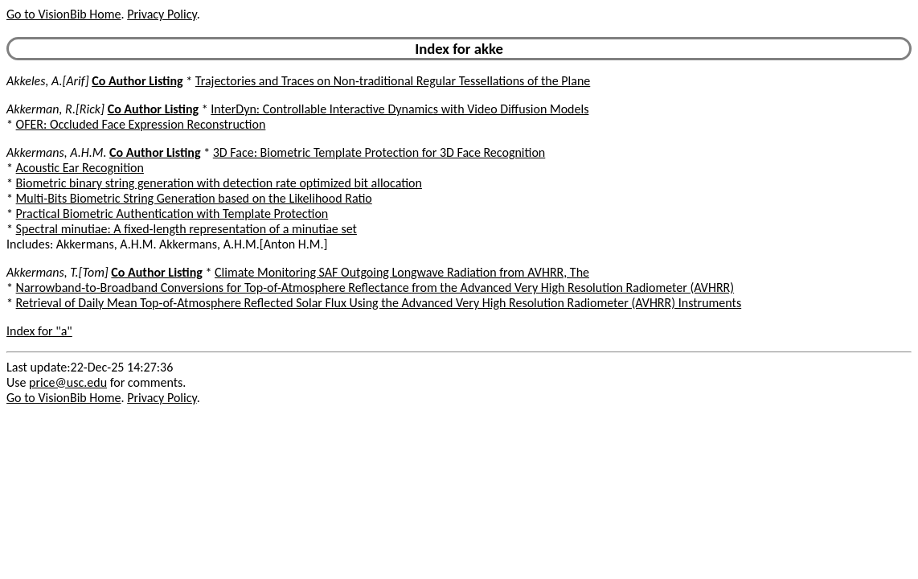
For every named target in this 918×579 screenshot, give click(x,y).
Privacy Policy (161, 14)
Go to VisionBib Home (63, 14)
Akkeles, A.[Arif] (47, 80)
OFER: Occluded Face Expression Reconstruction (141, 124)
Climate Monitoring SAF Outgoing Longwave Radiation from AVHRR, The (402, 272)
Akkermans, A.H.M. (56, 152)
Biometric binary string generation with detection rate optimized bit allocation (219, 183)
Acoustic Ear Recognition (80, 167)
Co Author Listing (137, 80)
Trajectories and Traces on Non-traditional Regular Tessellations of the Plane (392, 80)
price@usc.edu (68, 382)
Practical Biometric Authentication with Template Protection (172, 213)
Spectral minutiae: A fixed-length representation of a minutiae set (186, 228)
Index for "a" (39, 331)
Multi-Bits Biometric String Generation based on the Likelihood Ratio (194, 198)
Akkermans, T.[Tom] (57, 272)
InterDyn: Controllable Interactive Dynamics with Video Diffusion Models (399, 109)
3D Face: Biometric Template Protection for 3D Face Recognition (379, 152)
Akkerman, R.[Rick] (55, 109)
